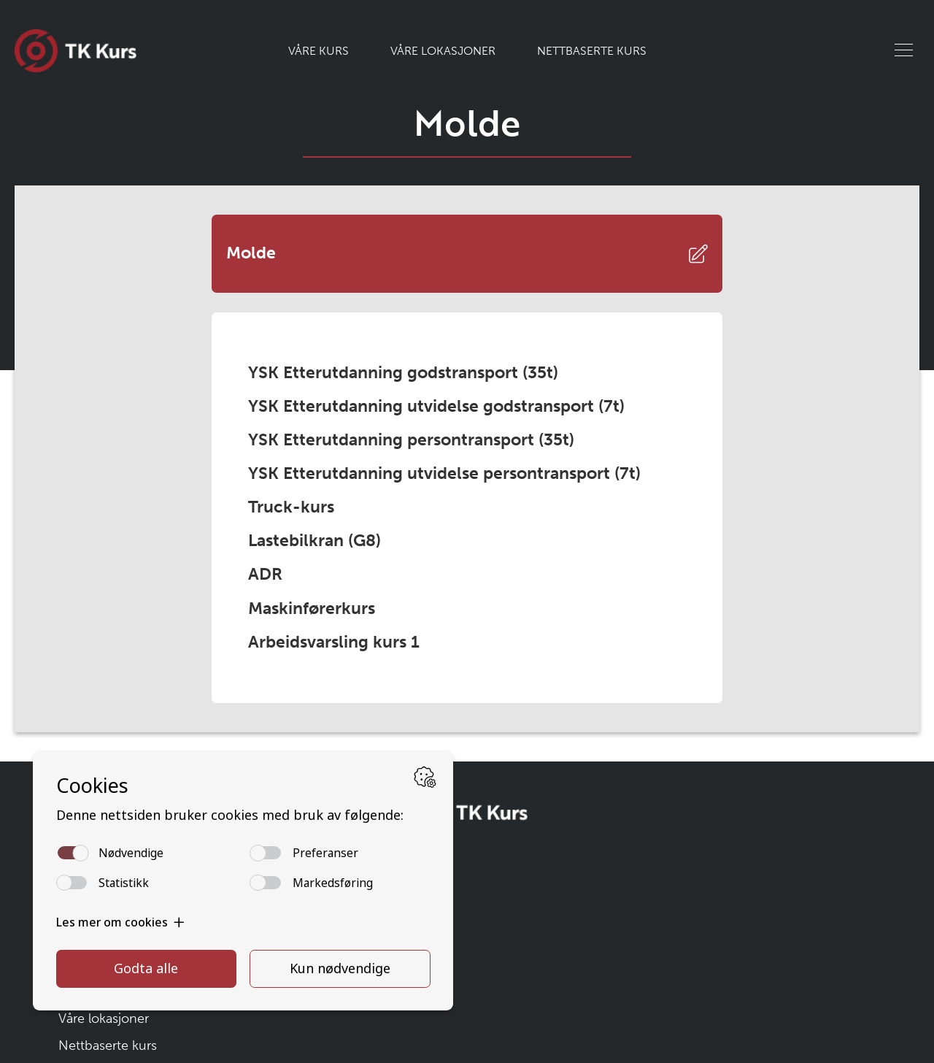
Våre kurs (318, 51)
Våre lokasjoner (442, 51)
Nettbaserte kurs (592, 51)
